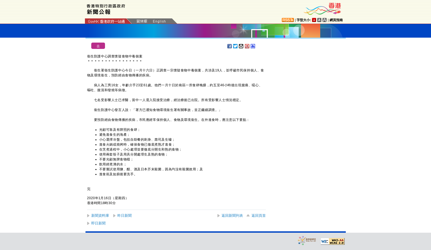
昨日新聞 (124, 215)
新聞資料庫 (100, 215)
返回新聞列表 (232, 215)
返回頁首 (259, 215)
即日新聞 (98, 223)
